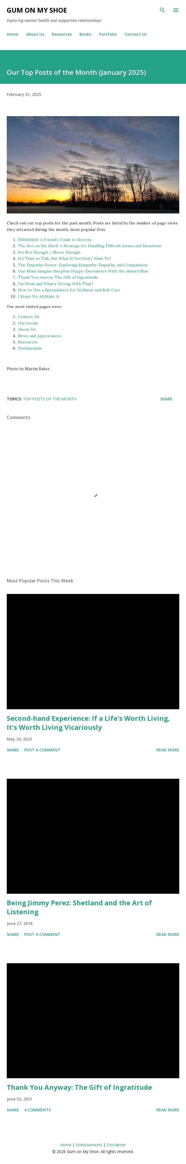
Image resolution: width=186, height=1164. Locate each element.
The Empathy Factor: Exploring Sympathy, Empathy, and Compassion (82, 264)
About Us (35, 34)
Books (85, 34)
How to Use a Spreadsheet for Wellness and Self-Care (69, 289)
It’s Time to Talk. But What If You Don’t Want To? (64, 258)
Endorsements (89, 1144)
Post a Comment (42, 750)
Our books (28, 323)
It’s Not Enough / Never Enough (49, 252)
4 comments (37, 1110)
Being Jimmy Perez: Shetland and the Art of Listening (79, 907)
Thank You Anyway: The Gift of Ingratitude (58, 277)
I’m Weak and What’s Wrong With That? (55, 283)
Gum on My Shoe (37, 10)
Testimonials (30, 348)
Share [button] (166, 399)
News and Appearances (39, 335)
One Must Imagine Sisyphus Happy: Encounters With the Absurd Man (83, 271)
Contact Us (136, 34)
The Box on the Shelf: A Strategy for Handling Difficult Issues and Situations (89, 245)
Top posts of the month (49, 399)
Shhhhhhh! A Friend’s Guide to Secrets (55, 239)
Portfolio (108, 34)
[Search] (162, 10)
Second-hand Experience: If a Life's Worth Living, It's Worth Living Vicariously (88, 722)
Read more (167, 750)
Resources (62, 34)
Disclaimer (116, 1144)
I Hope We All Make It (38, 296)
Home (12, 34)
